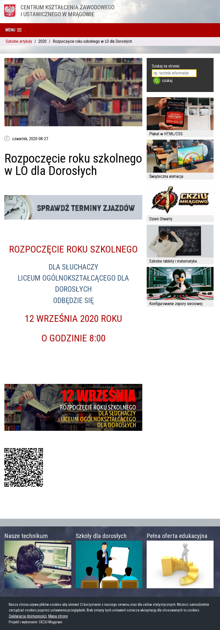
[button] (13, 30)
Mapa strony (58, 616)
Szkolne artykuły (19, 41)
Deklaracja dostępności (28, 616)
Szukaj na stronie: (166, 66)
